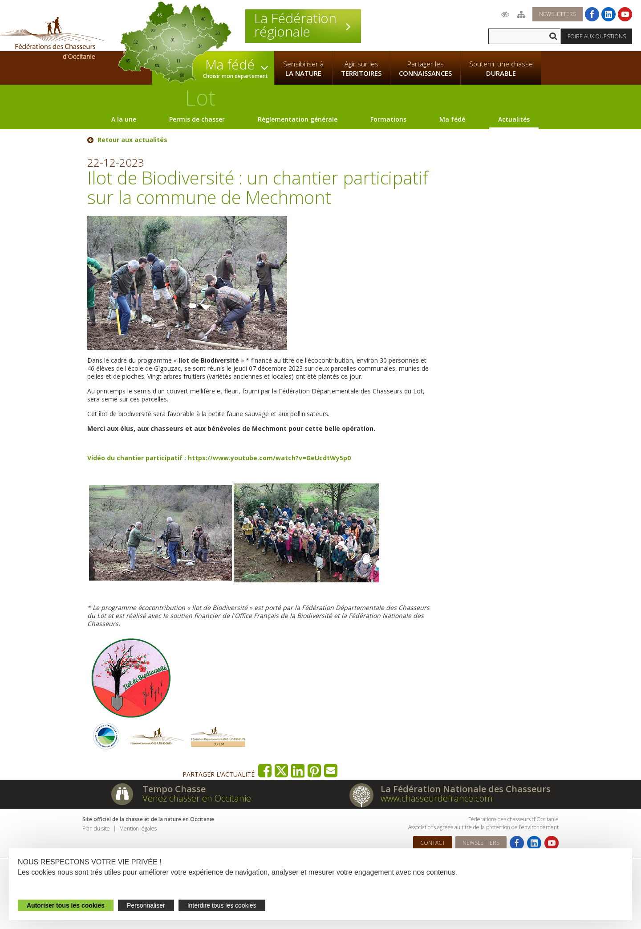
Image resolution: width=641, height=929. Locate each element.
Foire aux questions (597, 36)
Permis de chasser (197, 119)
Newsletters (557, 14)
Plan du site (96, 828)
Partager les (425, 68)
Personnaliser (146, 905)
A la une (123, 119)
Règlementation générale (297, 119)
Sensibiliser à (303, 68)
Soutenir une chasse (501, 68)
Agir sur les (361, 68)
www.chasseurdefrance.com (437, 798)
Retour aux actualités (132, 140)
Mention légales (138, 828)
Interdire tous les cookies (221, 905)
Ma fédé (452, 119)
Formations (388, 119)
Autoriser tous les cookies (66, 905)
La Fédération (303, 25)
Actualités (514, 119)
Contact (432, 843)
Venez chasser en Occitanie (196, 798)
